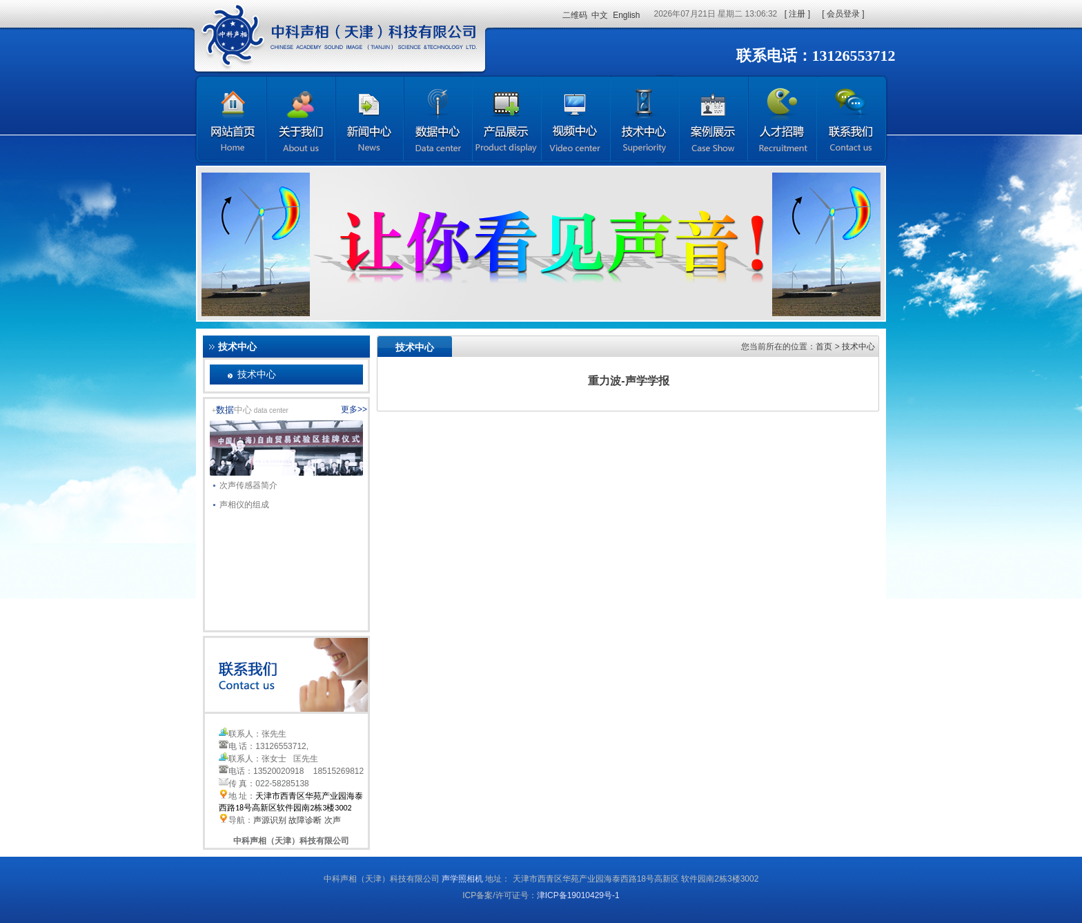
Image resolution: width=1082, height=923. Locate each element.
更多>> (354, 409)
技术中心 (256, 374)
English (626, 15)
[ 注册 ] (797, 14)
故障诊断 (305, 820)
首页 (824, 346)
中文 (599, 15)
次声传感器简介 (245, 483)
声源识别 (269, 820)
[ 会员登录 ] (843, 14)
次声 (332, 820)
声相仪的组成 (241, 502)
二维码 (574, 15)
